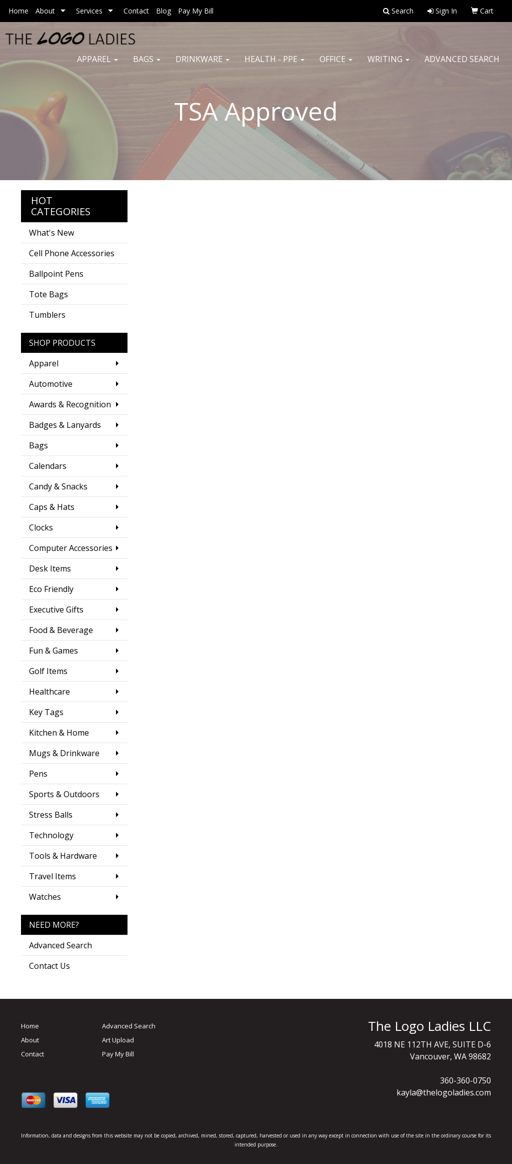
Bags (146, 65)
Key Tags (46, 712)
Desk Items (50, 568)
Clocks (41, 527)
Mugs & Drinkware (64, 753)
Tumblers (47, 314)
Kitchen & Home (59, 732)
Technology (51, 835)
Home (18, 11)
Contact (136, 11)
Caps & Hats (51, 506)
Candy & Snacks (58, 486)
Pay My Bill (196, 11)
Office (336, 65)
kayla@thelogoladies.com (443, 1092)
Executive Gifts (56, 609)
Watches (45, 896)
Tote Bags (48, 294)
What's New (51, 232)
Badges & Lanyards (65, 424)
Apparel (97, 65)
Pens (38, 773)
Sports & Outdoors (64, 794)
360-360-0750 (465, 1080)
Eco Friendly (51, 589)
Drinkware (203, 65)
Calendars (47, 465)
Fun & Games (53, 650)
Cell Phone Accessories (71, 253)
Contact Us (49, 965)
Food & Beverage (61, 630)
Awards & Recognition (70, 404)
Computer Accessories (70, 547)
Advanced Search (462, 65)
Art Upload (118, 1039)
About (45, 11)
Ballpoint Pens (56, 273)
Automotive (50, 383)
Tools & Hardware (63, 855)
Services (89, 11)
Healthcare (49, 691)
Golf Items (48, 671)
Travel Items (52, 876)
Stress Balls (50, 814)
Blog (163, 11)
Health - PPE (274, 65)
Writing (389, 65)
